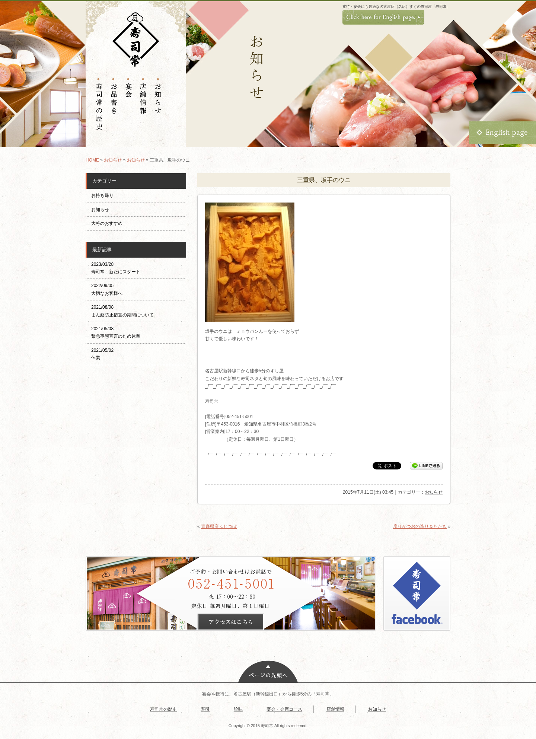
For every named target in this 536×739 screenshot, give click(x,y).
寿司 (205, 709)
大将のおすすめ (106, 223)
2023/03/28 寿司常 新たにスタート (115, 268)
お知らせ (113, 160)
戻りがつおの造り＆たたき (420, 526)
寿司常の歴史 (163, 709)
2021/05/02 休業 (102, 354)
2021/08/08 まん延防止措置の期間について (122, 311)
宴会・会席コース (284, 709)
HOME (92, 160)
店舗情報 (335, 709)
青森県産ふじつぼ (219, 526)
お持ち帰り (104, 195)
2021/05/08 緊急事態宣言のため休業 (115, 332)
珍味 (238, 709)
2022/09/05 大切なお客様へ (106, 289)
